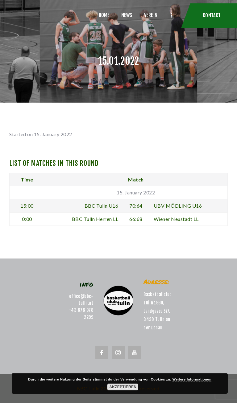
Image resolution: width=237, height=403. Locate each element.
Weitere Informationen (192, 379)
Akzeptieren (122, 387)
